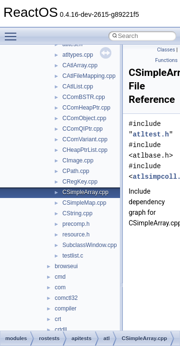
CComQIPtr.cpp (82, 128)
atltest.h (150, 134)
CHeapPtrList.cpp (85, 150)
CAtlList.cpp (77, 86)
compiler (65, 308)
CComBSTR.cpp (83, 97)
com (60, 287)
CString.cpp (77, 213)
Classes (166, 50)
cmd (60, 276)
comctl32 (66, 298)
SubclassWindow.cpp (89, 245)
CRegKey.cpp (79, 181)
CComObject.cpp (84, 118)
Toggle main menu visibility (13, 32)
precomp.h (76, 224)
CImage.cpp (78, 160)
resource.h (76, 234)
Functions (166, 60)
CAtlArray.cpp (79, 65)
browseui (66, 266)
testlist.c (72, 255)
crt (58, 319)
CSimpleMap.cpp (84, 202)
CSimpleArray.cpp (85, 192)
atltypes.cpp (77, 54)
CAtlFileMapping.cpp (89, 76)
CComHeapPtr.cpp (86, 107)
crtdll (61, 329)
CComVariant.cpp (85, 139)
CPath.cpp (75, 171)
